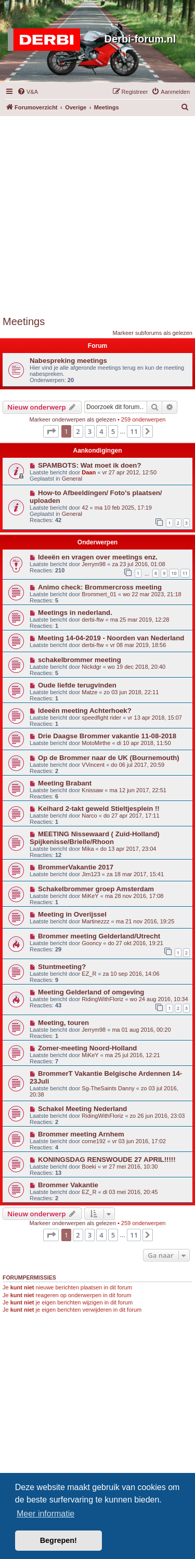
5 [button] (113, 431)
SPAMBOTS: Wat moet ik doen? (89, 465)
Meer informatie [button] (45, 1513)
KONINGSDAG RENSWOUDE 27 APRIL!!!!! (107, 1159)
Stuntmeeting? (62, 967)
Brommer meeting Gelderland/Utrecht (99, 936)
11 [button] (134, 431)
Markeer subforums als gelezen (152, 333)
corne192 (94, 1141)
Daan (89, 472)
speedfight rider (101, 717)
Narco (89, 815)
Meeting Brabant (65, 783)
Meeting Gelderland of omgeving (91, 992)
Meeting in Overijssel (72, 914)
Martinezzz (95, 921)
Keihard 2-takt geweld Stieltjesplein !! (99, 808)
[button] (51, 431)
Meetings (24, 321)
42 (85, 507)
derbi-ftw (92, 619)
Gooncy (91, 943)
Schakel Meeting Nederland (82, 1109)
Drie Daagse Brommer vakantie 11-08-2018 (107, 736)
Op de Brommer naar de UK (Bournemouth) (108, 758)
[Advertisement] (97, 213)
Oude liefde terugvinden (77, 685)
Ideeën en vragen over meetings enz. (98, 557)
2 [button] (78, 431)
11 (185, 573)
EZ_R (89, 974)
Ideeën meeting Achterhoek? (85, 710)
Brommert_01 (99, 594)
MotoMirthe (96, 743)
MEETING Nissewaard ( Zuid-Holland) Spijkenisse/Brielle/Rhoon (95, 838)
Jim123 (91, 874)
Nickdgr (91, 667)
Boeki (89, 1166)
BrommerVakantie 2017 (75, 867)
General (72, 478)
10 (173, 573)
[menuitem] (27, 92)
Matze (89, 692)
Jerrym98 (94, 564)
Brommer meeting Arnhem (81, 1134)
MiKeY (90, 896)
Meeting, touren (63, 1023)
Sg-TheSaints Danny (108, 1088)
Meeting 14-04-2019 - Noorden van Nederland (111, 638)
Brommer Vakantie (68, 1185)
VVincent (93, 765)
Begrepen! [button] (58, 1540)
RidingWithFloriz (102, 999)
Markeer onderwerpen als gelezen (73, 419)
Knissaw (92, 790)
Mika (88, 849)
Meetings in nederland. (75, 612)
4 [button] (101, 431)
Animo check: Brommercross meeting (100, 587)
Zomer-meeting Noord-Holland (87, 1048)
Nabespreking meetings (68, 360)
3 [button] (90, 431)
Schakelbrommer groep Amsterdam (96, 889)
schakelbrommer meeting (79, 660)
